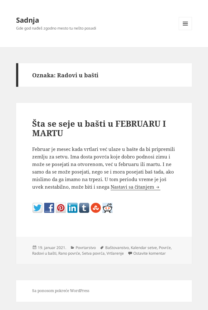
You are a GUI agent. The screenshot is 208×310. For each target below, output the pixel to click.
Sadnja (27, 20)
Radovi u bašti (44, 253)
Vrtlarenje (115, 253)
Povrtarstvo (86, 247)
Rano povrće (69, 253)
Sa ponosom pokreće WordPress (60, 290)
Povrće (165, 247)
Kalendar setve (144, 247)
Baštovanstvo (117, 247)
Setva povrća (93, 253)
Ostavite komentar (149, 253)
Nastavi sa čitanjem (135, 187)
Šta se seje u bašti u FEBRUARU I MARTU (99, 128)
